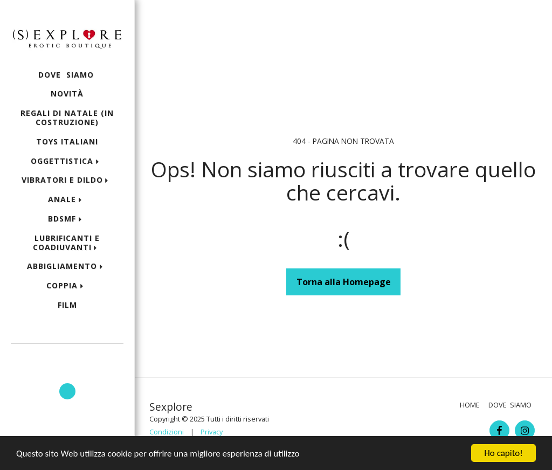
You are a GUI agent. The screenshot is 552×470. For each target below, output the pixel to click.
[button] (67, 358)
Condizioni (166, 432)
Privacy (212, 432)
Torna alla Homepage (343, 282)
